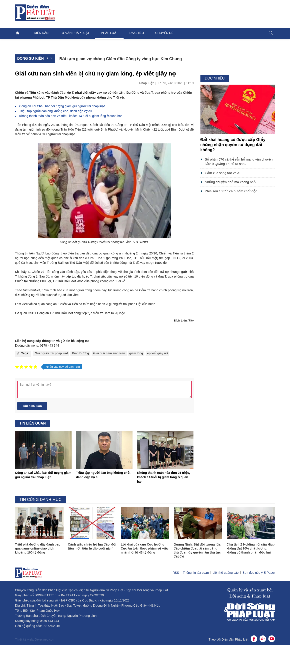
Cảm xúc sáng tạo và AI (222, 173)
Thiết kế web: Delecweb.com (35, 639)
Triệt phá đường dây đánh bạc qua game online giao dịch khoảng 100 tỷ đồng (37, 548)
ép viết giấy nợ (157, 353)
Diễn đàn (41, 33)
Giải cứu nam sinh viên (109, 353)
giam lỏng (136, 353)
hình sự (40, 129)
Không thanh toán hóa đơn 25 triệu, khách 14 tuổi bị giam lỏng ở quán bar (70, 116)
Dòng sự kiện (30, 58)
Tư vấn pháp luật (75, 33)
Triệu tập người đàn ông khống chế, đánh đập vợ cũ (55, 111)
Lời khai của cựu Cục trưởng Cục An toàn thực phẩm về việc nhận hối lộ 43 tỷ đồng (145, 548)
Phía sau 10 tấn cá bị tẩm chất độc (231, 191)
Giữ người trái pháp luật (51, 353)
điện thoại (110, 272)
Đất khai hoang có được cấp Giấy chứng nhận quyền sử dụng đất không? (233, 144)
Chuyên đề (164, 33)
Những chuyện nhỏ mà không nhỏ (230, 182)
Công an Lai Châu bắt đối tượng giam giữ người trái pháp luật (62, 106)
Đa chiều (136, 33)
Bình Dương (80, 353)
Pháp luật (109, 33)
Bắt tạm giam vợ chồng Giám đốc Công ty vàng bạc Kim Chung (120, 59)
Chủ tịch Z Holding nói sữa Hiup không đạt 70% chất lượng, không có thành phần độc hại (251, 548)
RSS (176, 572)
